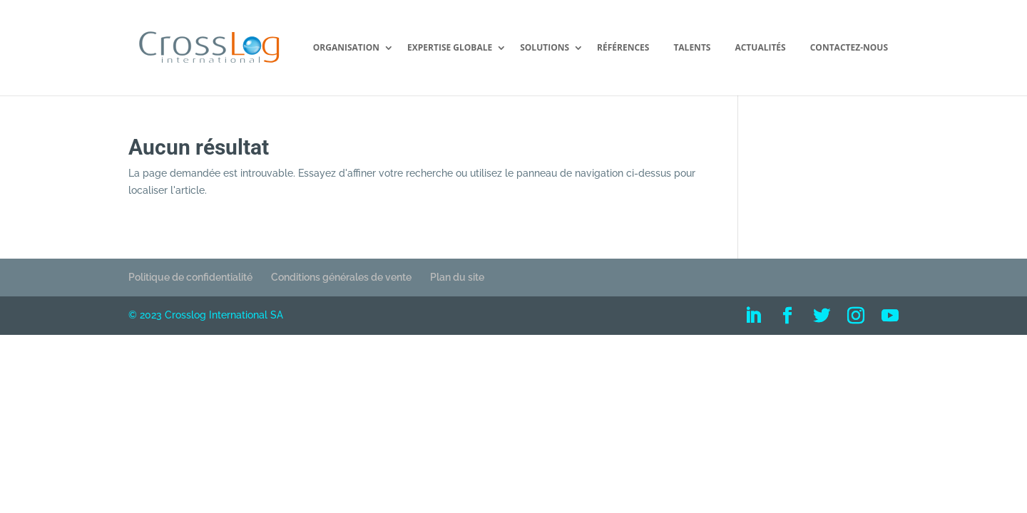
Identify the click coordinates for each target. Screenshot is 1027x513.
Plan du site (457, 277)
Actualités (760, 48)
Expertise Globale (449, 48)
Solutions (544, 48)
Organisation (346, 48)
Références (623, 48)
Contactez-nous (849, 48)
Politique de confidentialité (190, 277)
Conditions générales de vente (341, 277)
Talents (691, 48)
